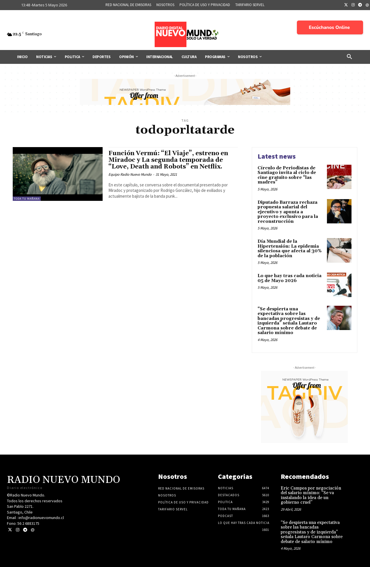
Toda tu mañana (27, 199)
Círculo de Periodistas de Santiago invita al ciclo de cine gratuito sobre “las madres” (287, 175)
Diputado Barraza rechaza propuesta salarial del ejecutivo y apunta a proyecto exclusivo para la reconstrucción (288, 212)
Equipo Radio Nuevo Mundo (129, 174)
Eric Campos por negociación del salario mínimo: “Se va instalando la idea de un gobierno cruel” (311, 495)
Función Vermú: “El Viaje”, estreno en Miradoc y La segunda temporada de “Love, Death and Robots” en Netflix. (168, 160)
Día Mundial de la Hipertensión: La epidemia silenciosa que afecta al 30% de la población (290, 249)
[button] (349, 57)
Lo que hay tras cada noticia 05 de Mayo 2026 (289, 278)
